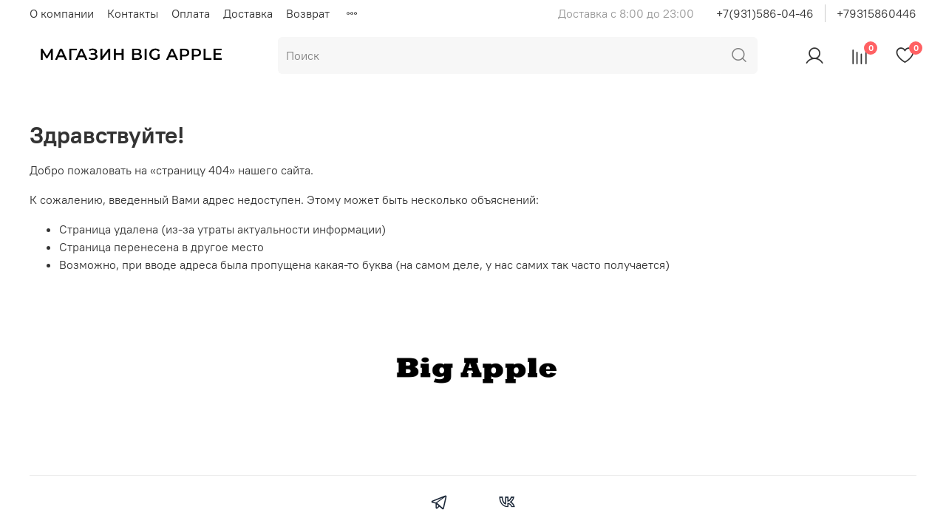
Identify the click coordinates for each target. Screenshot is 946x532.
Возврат (308, 13)
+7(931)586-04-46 (765, 13)
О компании (62, 13)
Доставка (248, 13)
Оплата (190, 13)
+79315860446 (876, 13)
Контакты (132, 13)
